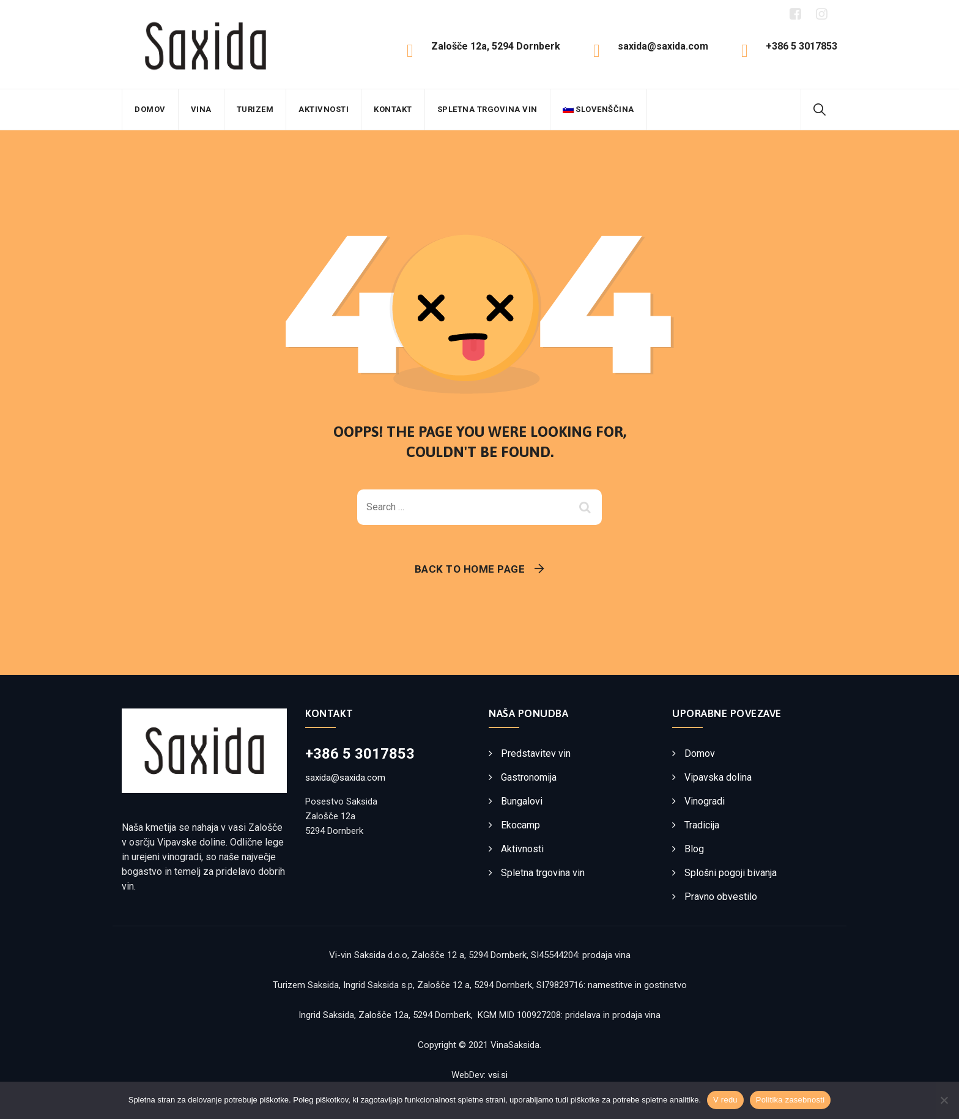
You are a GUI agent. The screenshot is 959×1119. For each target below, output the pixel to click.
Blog (694, 849)
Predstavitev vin (536, 753)
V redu (725, 1099)
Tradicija (701, 825)
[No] (944, 1100)
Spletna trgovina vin (487, 109)
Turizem (255, 109)
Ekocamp (520, 825)
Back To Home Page (470, 569)
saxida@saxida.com (345, 777)
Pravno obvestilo (720, 896)
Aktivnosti (323, 109)
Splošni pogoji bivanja (730, 873)
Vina (201, 109)
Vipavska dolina (718, 777)
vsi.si (498, 1074)
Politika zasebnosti (790, 1099)
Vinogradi (704, 801)
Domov (150, 109)
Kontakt (393, 109)
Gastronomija (529, 777)
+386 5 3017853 (360, 753)
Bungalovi (521, 801)
